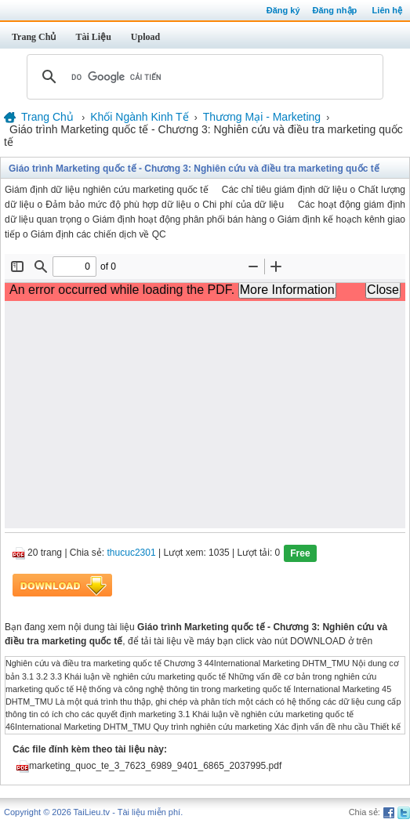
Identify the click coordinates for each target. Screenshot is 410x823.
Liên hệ (387, 10)
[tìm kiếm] (202, 76)
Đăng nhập (335, 10)
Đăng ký (283, 10)
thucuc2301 (131, 553)
